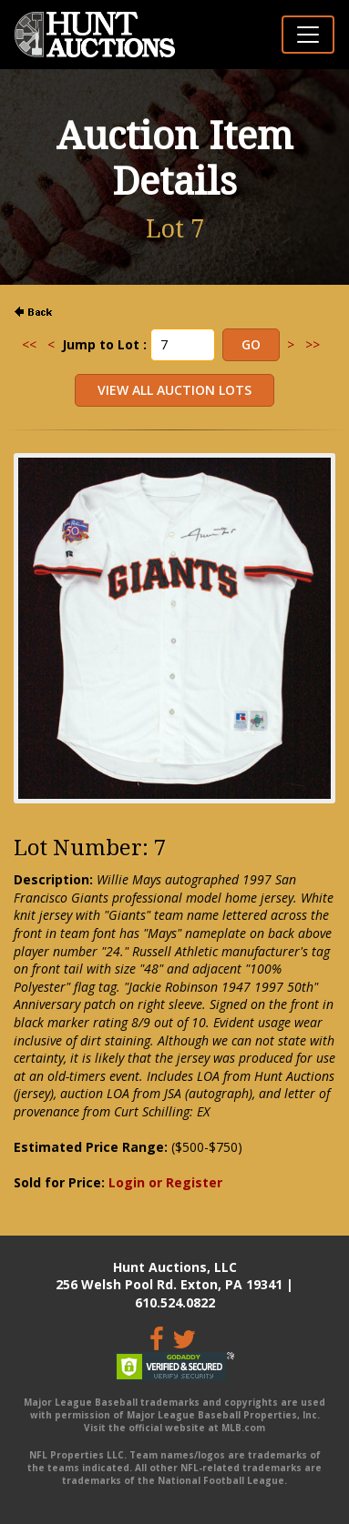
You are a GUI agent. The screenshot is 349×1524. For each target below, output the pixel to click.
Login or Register (165, 1182)
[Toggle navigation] (308, 34)
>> (312, 344)
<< (29, 344)
